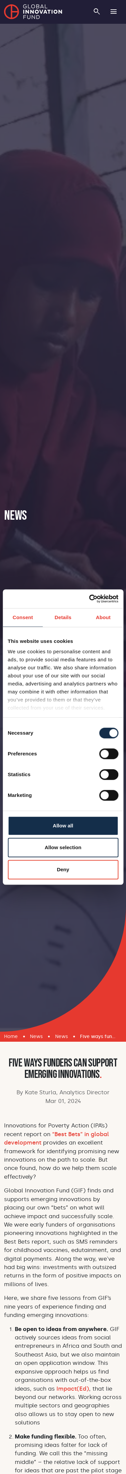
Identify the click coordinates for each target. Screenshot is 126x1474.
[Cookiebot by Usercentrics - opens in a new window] (89, 598)
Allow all (63, 825)
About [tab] (103, 617)
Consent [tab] (22, 617)
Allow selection (63, 847)
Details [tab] (63, 617)
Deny (63, 869)
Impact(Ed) (72, 1388)
